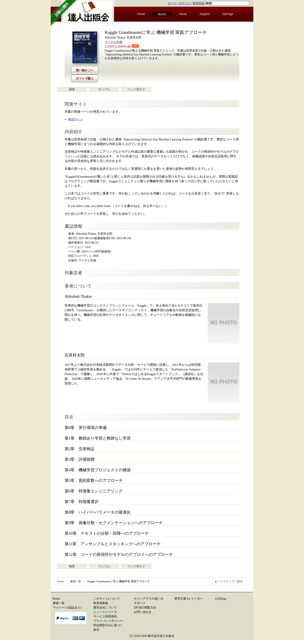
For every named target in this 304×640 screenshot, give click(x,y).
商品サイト (75, 119)
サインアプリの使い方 (148, 598)
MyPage (228, 14)
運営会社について (105, 607)
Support (205, 14)
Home (141, 14)
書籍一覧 (75, 581)
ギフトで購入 (85, 78)
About (183, 14)
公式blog (220, 598)
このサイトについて (106, 598)
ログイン (185, 3)
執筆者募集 (100, 603)
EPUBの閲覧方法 (145, 607)
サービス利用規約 (105, 616)
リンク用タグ (136, 89)
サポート (140, 603)
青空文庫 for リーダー (188, 598)
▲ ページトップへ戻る (228, 581)
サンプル (104, 89)
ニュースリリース (105, 612)
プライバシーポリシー (108, 620)
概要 (72, 89)
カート (172, 3)
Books (162, 14)
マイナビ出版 (113, 42)
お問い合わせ (143, 612)
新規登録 (199, 3)
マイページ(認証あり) (67, 607)
